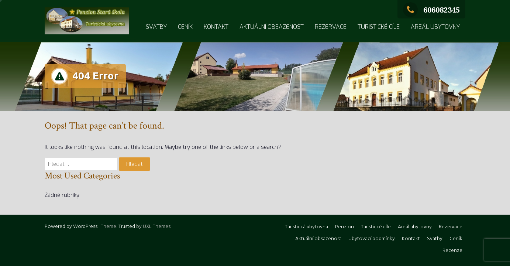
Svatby (156, 27)
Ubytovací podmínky (371, 239)
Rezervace (331, 27)
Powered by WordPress (71, 226)
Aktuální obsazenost (272, 27)
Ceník (185, 27)
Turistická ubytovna (306, 227)
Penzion (344, 227)
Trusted (126, 226)
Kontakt (216, 27)
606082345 (431, 10)
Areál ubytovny (435, 27)
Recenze (452, 250)
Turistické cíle (379, 27)
